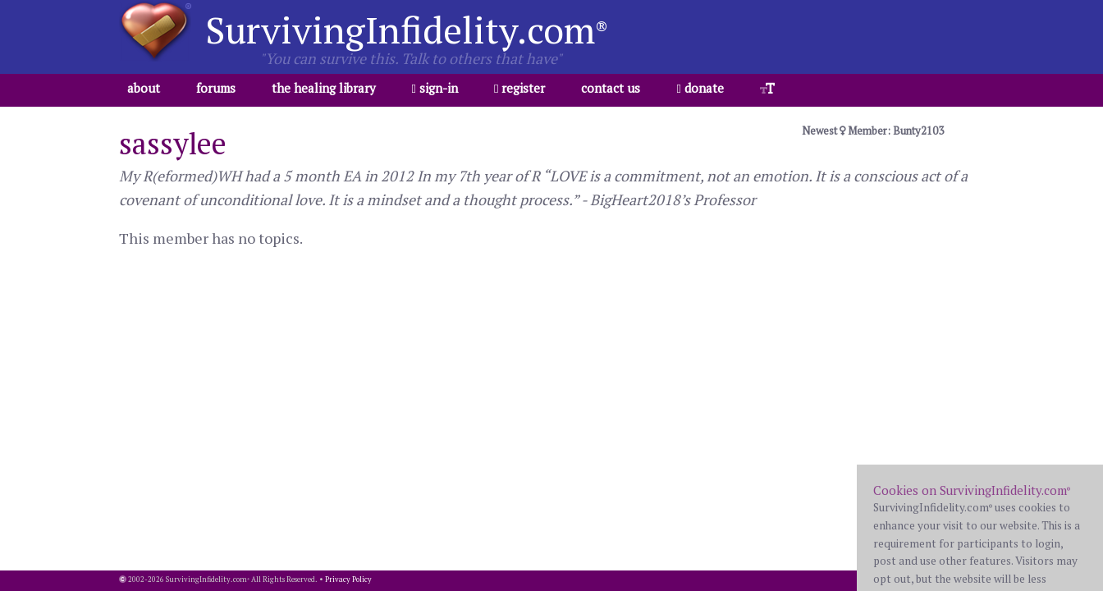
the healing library (324, 88)
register (519, 88)
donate (699, 88)
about (143, 88)
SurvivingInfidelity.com (406, 29)
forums (216, 88)
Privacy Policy (348, 579)
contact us (610, 88)
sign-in (435, 88)
